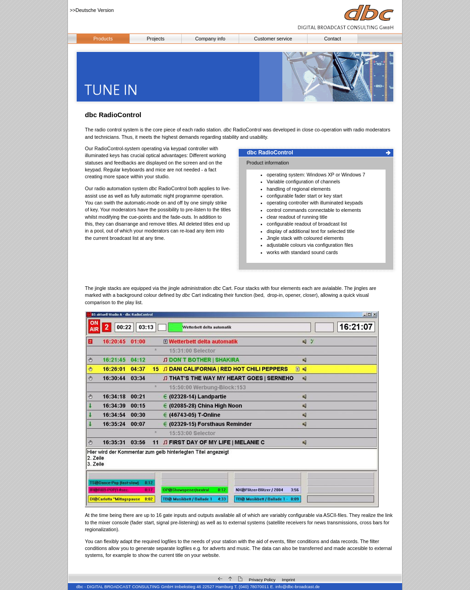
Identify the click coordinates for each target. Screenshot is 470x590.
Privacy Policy (262, 580)
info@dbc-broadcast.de (297, 586)
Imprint (288, 580)
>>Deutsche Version (92, 10)
